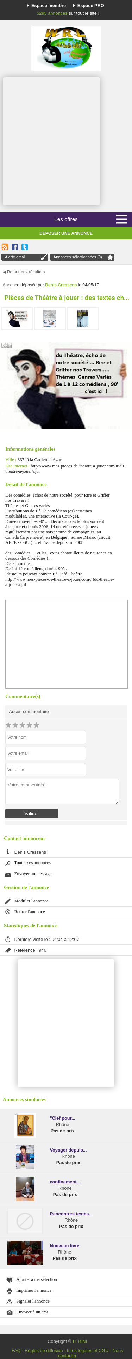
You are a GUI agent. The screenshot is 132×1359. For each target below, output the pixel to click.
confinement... (65, 1181)
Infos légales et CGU (87, 1350)
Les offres (65, 219)
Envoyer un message (33, 873)
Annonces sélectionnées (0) (78, 257)
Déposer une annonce (66, 233)
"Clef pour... (62, 1118)
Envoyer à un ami (32, 1312)
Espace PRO (90, 5)
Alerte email (15, 257)
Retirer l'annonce (29, 911)
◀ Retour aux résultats (24, 271)
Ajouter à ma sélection (36, 1279)
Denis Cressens (61, 284)
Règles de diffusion (44, 1350)
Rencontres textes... (71, 1213)
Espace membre (48, 5)
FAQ (16, 1350)
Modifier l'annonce (31, 901)
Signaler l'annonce (32, 1301)
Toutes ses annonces (32, 862)
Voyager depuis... (68, 1150)
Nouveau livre (64, 1245)
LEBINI (80, 1341)
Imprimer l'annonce (33, 1290)
